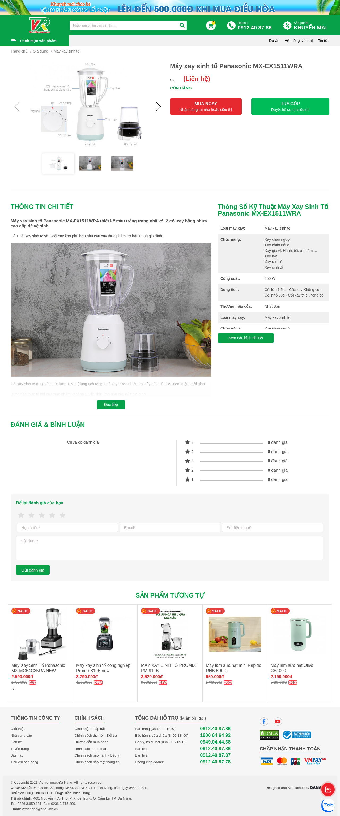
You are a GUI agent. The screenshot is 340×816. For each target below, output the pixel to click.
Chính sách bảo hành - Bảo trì (98, 755)
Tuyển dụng (20, 749)
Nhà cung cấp (21, 735)
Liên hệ (16, 742)
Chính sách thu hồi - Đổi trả (96, 735)
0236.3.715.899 (63, 804)
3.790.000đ (87, 677)
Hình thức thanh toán (91, 749)
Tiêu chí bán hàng (24, 762)
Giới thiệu (18, 729)
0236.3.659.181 (29, 804)
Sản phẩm (311, 26)
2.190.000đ (281, 677)
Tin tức (323, 40)
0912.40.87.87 (215, 755)
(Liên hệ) (196, 78)
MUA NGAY (206, 106)
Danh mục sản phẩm (38, 41)
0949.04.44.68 (215, 742)
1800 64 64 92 (215, 735)
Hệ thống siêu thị (298, 40)
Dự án (274, 40)
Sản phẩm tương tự (170, 595)
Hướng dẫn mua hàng (91, 742)
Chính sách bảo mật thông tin (97, 762)
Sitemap (17, 755)
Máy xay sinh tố (66, 51)
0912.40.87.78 (215, 762)
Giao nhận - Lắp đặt (90, 729)
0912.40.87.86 (215, 729)
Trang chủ (19, 51)
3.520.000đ (152, 677)
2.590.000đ (22, 677)
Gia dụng (40, 51)
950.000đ (215, 677)
